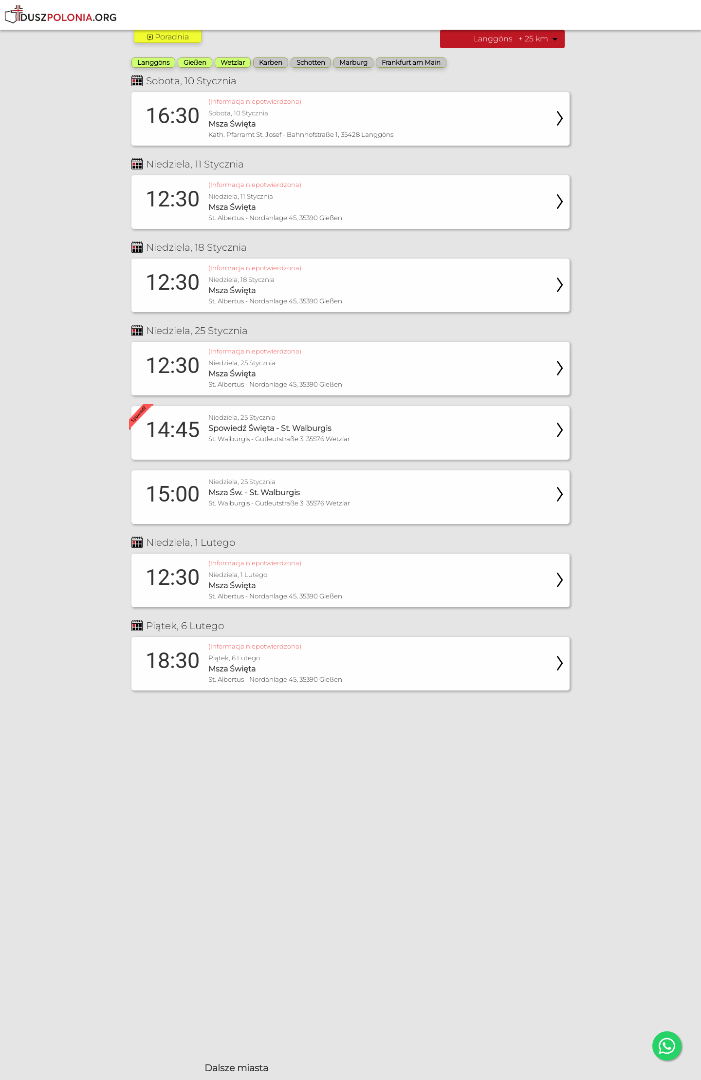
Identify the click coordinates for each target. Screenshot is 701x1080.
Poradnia (168, 36)
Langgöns (153, 62)
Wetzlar (233, 62)
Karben (270, 62)
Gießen (195, 62)
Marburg (353, 62)
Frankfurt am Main (411, 62)
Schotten (310, 62)
